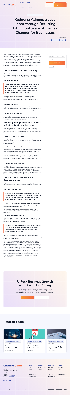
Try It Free (50, 374)
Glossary (50, 369)
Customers (22, 7)
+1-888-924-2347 (11, 375)
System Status (41, 372)
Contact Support (61, 372)
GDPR (65, 389)
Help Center (50, 367)
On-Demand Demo (52, 376)
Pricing (28, 2)
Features (22, 2)
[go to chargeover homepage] (12, 366)
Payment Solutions (32, 376)
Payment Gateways (32, 374)
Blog (49, 372)
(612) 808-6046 (12, 376)
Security (39, 369)
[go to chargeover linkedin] (9, 380)
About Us (60, 369)
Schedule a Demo (61, 374)
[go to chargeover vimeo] (11, 380)
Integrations (30, 372)
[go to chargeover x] (6, 380)
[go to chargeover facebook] (4, 380)
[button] (30, 7)
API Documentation (42, 367)
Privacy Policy (51, 389)
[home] (10, 5)
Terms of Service (59, 389)
